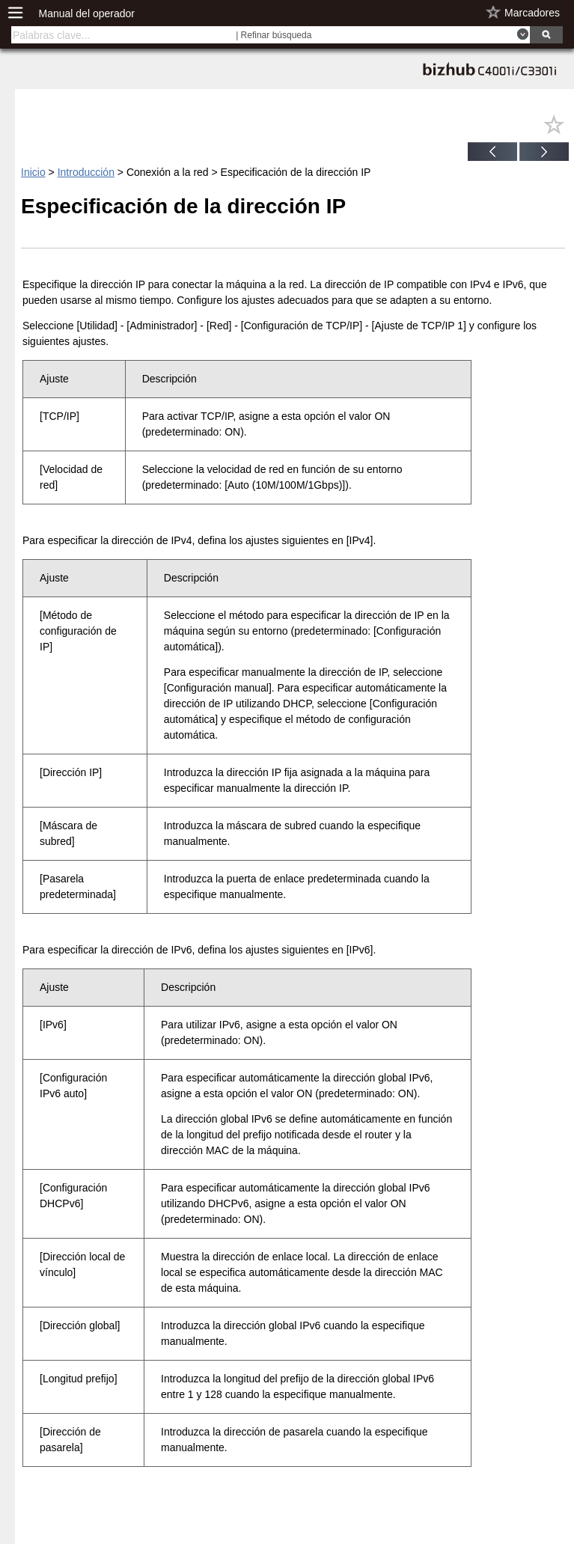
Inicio (33, 172)
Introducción (86, 172)
